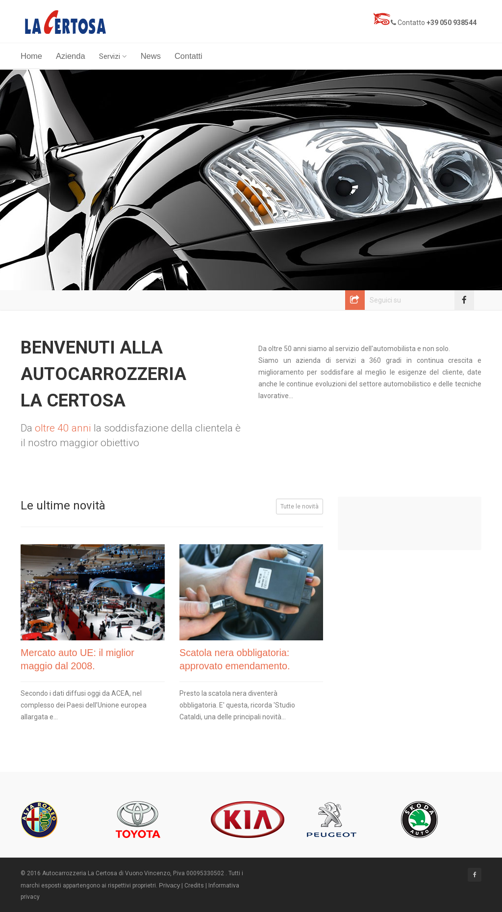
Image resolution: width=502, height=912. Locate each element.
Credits (194, 885)
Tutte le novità (299, 506)
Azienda (70, 55)
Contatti (188, 55)
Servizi (113, 56)
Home (31, 55)
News (151, 55)
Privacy (169, 885)
